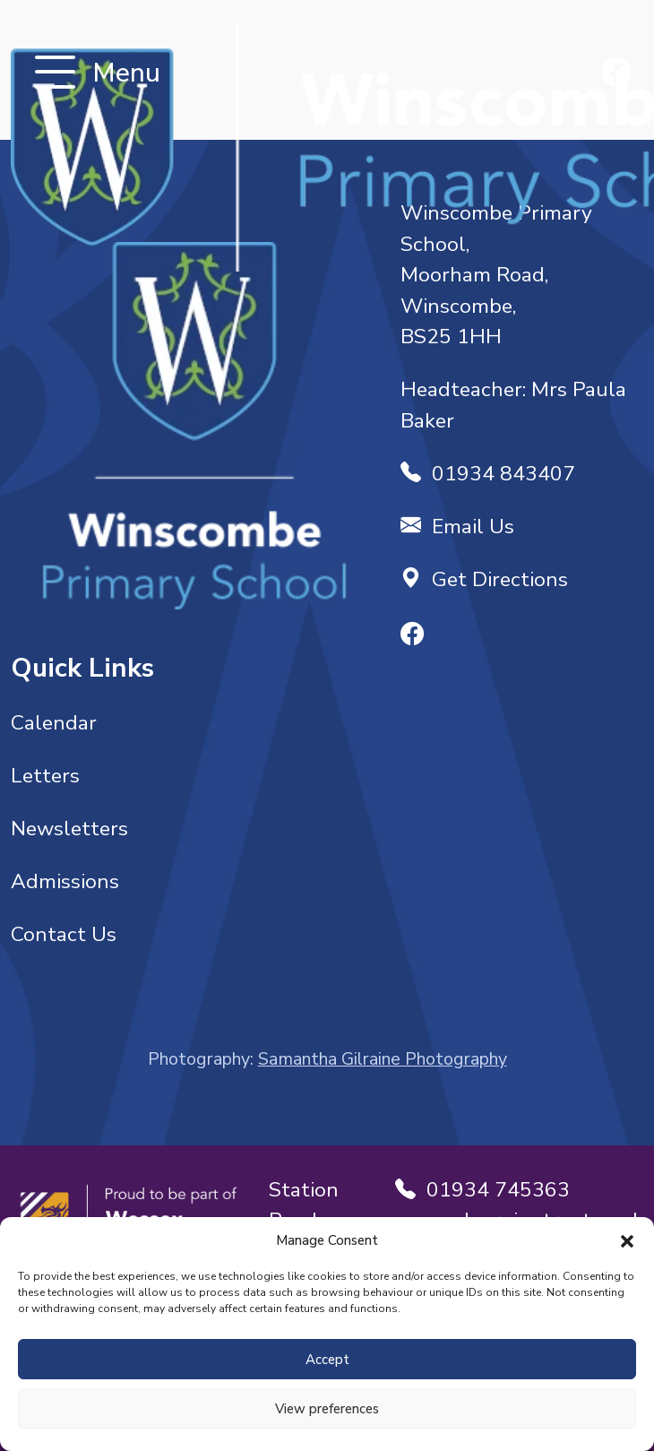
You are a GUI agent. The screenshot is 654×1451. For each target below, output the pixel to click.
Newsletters (69, 828)
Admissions (65, 881)
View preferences (327, 1409)
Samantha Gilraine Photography (382, 1059)
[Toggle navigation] (55, 73)
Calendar (54, 723)
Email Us (457, 526)
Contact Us (63, 934)
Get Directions (484, 579)
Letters (45, 776)
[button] (627, 1240)
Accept (327, 1360)
